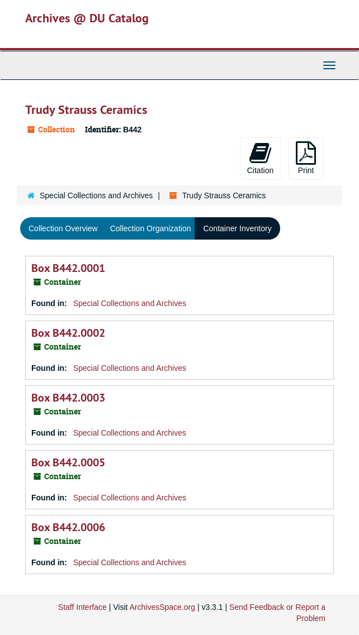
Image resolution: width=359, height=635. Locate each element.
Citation (260, 158)
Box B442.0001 (68, 268)
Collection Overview (63, 228)
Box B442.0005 (68, 462)
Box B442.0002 (68, 333)
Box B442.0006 (68, 527)
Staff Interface (82, 607)
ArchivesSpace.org (163, 607)
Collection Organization (150, 228)
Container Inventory (237, 228)
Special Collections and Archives (96, 195)
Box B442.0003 (68, 397)
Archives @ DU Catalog (87, 18)
